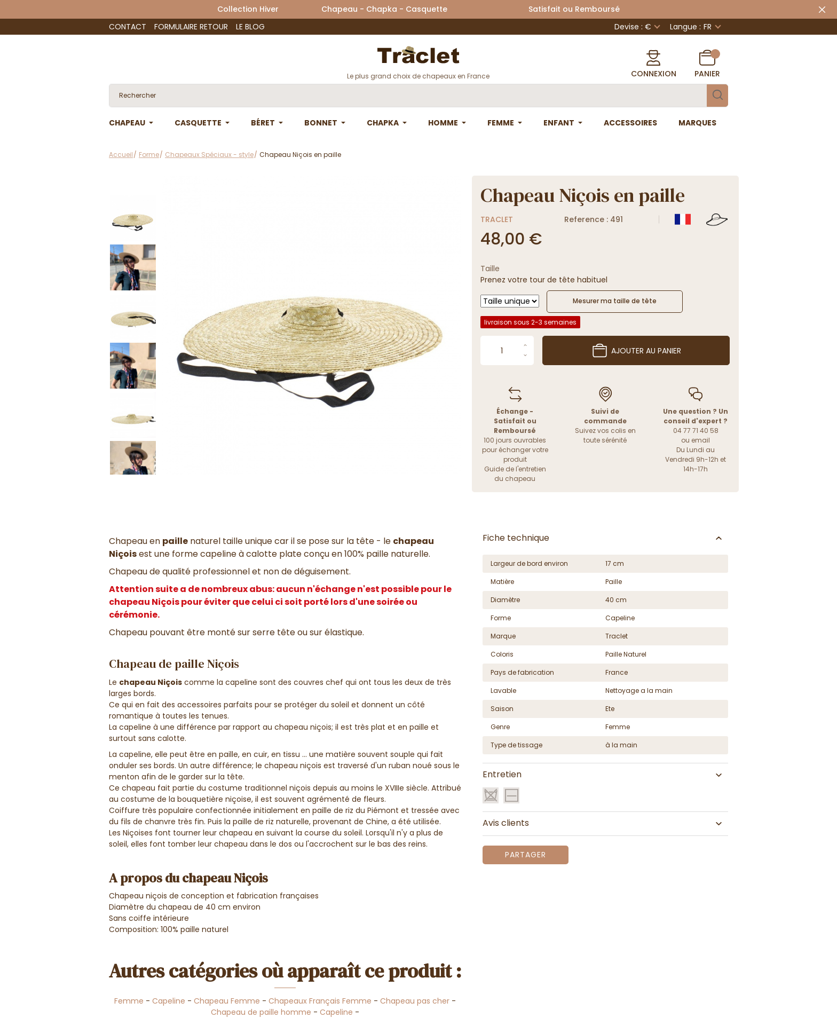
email (700, 440)
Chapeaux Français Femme (320, 1001)
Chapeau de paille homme (261, 1012)
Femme (129, 1001)
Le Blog (250, 26)
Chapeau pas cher (414, 1001)
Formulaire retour (191, 26)
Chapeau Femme (227, 1001)
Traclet (496, 219)
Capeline (168, 1001)
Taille (490, 268)
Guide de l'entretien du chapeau (515, 473)
